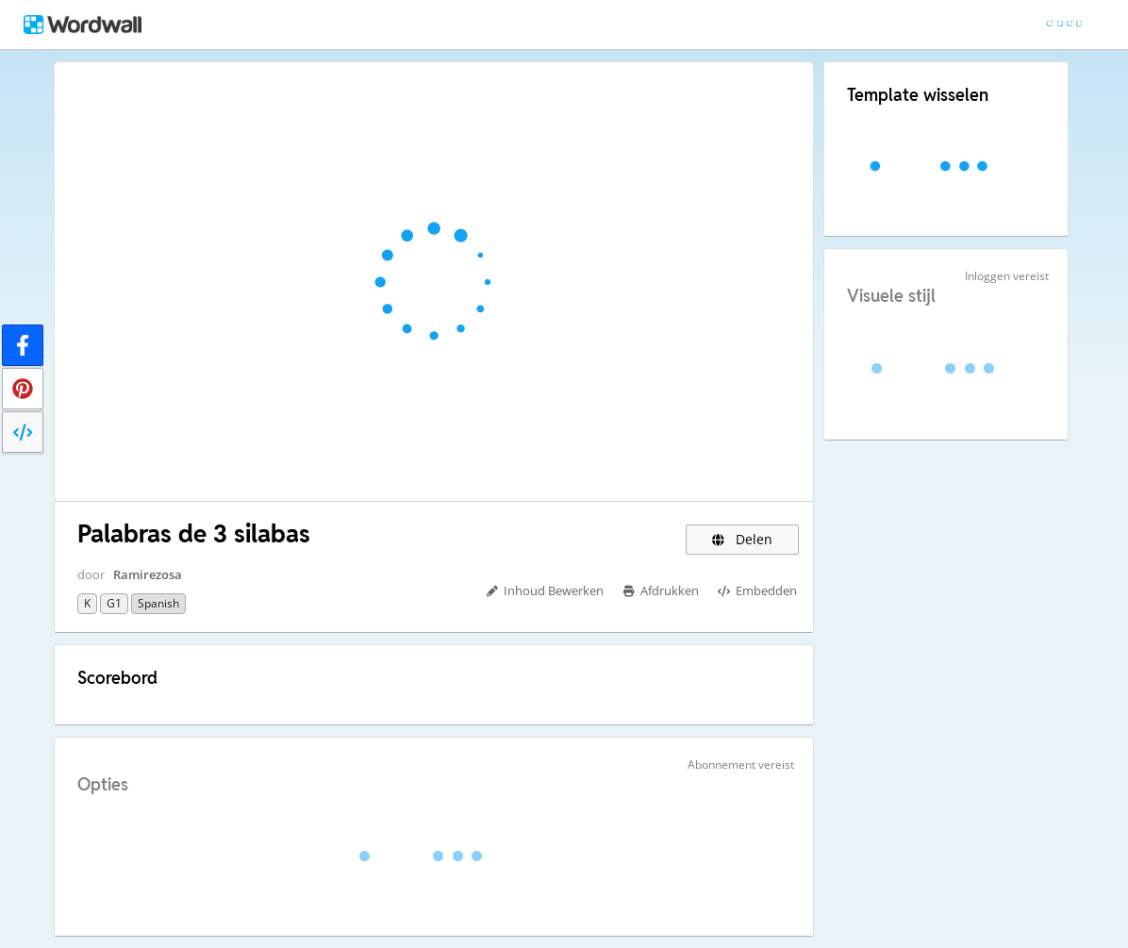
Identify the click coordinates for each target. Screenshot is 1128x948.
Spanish (158, 603)
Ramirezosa (147, 574)
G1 (114, 603)
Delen (742, 539)
